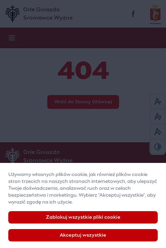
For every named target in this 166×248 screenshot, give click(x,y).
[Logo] (83, 156)
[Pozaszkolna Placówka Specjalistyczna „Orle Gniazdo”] (67, 13)
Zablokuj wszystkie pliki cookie (83, 220)
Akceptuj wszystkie (83, 238)
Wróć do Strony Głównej (83, 102)
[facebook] (133, 14)
